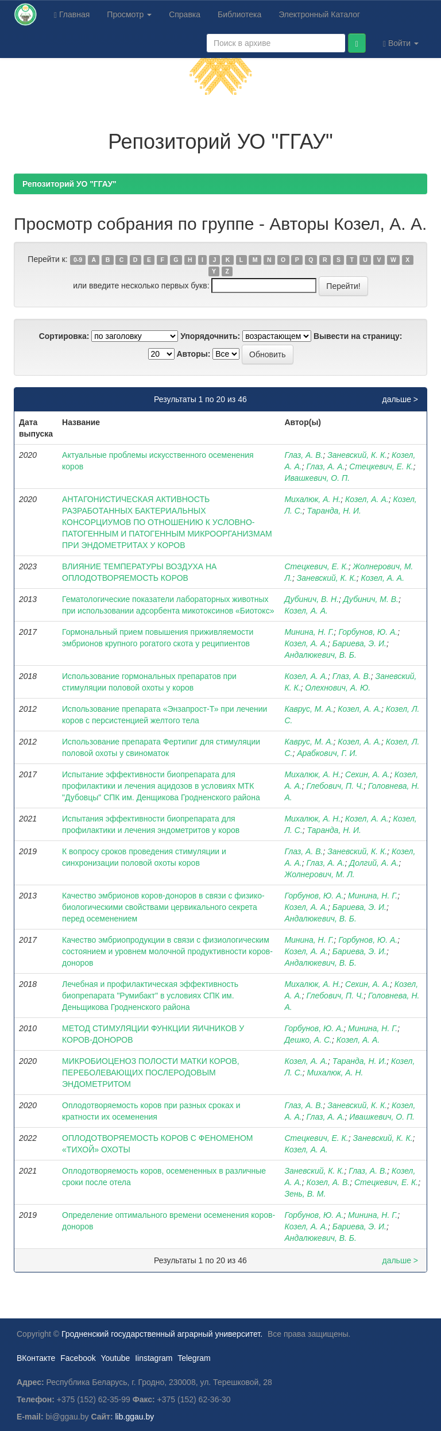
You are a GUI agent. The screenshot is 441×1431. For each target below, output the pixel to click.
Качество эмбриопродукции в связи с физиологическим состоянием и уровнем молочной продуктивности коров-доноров (167, 951)
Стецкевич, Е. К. (381, 466)
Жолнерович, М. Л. (319, 874)
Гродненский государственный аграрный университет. (161, 1334)
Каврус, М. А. (308, 708)
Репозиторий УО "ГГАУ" (69, 183)
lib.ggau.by (134, 1416)
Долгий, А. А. (374, 862)
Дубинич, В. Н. (311, 599)
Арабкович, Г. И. (327, 753)
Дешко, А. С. (308, 1039)
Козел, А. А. (367, 499)
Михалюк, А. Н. (312, 499)
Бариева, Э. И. (359, 643)
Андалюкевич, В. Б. (320, 654)
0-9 (78, 259)
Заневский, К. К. (357, 455)
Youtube (115, 1358)
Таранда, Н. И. (334, 510)
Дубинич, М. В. (371, 599)
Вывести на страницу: (358, 336)
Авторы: (193, 353)
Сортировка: (64, 336)
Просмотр (129, 14)
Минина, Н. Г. (309, 632)
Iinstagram (153, 1358)
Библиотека (239, 14)
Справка (184, 14)
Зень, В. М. (305, 1193)
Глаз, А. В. (303, 455)
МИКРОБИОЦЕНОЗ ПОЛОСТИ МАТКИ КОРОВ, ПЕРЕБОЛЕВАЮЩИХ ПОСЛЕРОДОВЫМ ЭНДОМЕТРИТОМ (150, 1072)
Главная (72, 15)
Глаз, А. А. (326, 466)
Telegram (194, 1358)
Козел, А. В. (328, 1182)
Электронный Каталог (319, 14)
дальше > (400, 399)
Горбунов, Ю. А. (367, 632)
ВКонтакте (36, 1358)
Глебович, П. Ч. (335, 785)
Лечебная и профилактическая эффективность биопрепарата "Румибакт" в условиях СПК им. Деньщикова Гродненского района (150, 995)
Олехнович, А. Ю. (337, 687)
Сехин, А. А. (367, 774)
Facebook (77, 1358)
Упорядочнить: (210, 336)
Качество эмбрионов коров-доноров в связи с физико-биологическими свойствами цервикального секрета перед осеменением (163, 907)
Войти (401, 43)
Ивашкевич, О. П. (317, 478)
